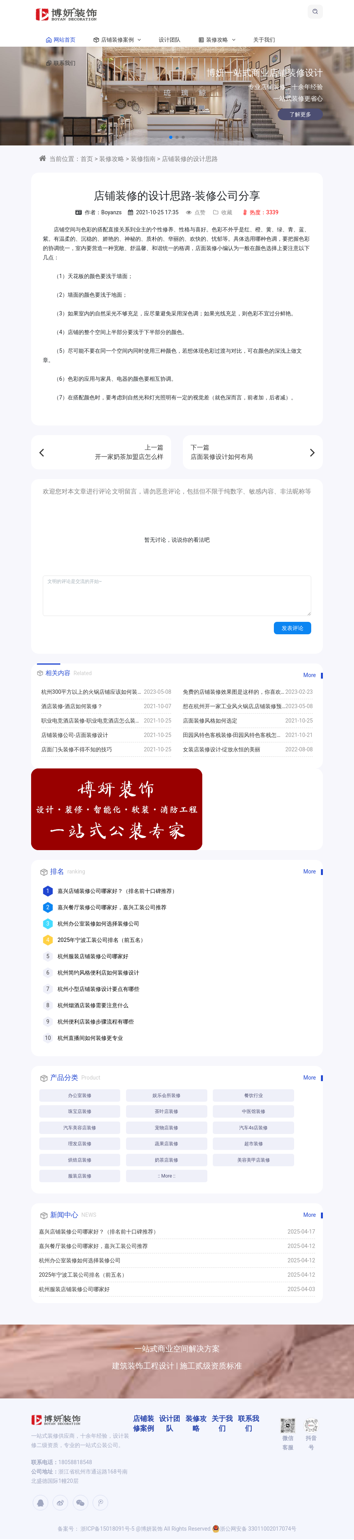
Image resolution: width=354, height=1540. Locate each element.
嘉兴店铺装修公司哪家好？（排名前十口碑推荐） (117, 891)
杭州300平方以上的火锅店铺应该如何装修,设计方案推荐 (92, 694)
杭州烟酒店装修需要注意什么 (93, 1005)
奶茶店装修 (167, 1161)
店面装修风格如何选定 (210, 721)
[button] (170, 137)
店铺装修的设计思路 (190, 159)
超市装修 (254, 1144)
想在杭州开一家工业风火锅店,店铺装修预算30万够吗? (232, 708)
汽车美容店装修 (79, 1128)
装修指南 (143, 159)
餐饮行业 (254, 1095)
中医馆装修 (254, 1112)
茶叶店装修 (167, 1112)
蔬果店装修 (167, 1144)
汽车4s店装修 (254, 1128)
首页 (87, 159)
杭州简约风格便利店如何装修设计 (98, 973)
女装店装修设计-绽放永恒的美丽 (222, 749)
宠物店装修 (167, 1128)
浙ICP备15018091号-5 (107, 1529)
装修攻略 (215, 43)
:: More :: (167, 1177)
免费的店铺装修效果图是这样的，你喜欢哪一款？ (232, 694)
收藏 (222, 212)
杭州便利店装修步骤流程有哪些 (96, 1021)
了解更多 (281, 114)
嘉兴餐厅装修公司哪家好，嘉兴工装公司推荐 (112, 907)
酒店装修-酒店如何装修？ (72, 706)
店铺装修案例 (115, 43)
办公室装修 (79, 1095)
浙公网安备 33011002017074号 (254, 1529)
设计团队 (170, 43)
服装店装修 (79, 1177)
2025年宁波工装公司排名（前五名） (102, 940)
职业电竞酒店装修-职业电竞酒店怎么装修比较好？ (91, 723)
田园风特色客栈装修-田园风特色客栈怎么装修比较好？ (232, 737)
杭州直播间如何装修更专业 (90, 1038)
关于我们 (264, 43)
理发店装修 (79, 1144)
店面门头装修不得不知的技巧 (76, 749)
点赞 (195, 212)
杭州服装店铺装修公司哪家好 (93, 956)
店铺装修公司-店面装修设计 (74, 735)
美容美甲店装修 (254, 1161)
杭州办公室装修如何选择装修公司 (98, 923)
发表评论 (292, 628)
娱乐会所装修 (167, 1095)
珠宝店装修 (79, 1112)
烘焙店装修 (79, 1161)
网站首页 (59, 43)
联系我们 (59, 66)
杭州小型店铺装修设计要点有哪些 (98, 989)
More (309, 675)
